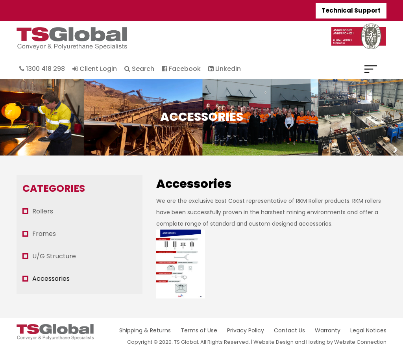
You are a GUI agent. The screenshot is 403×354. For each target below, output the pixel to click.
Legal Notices (368, 330)
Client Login (94, 68)
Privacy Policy (245, 330)
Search (139, 68)
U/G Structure (54, 256)
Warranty (327, 330)
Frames (44, 233)
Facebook (181, 68)
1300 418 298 (42, 68)
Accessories (51, 278)
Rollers (42, 211)
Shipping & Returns (145, 330)
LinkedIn (224, 68)
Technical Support (351, 10)
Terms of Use (199, 330)
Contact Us (289, 330)
